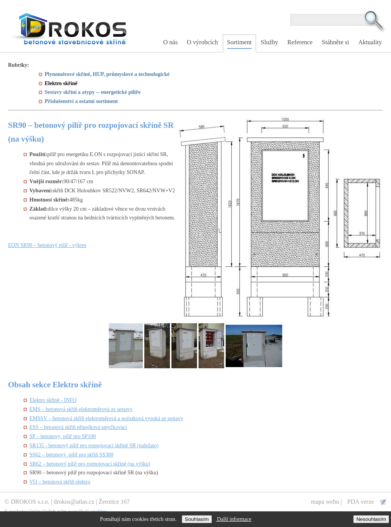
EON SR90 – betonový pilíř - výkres (47, 245)
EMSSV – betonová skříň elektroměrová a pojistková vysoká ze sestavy (106, 418)
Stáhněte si (335, 42)
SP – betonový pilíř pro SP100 (62, 436)
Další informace (233, 519)
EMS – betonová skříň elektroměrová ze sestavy (81, 409)
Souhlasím (197, 519)
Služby (269, 42)
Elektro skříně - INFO (52, 400)
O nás (170, 42)
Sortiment (239, 42)
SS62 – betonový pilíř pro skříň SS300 (71, 455)
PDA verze (361, 501)
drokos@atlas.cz (74, 501)
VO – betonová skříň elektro (59, 482)
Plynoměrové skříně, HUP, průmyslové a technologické (107, 74)
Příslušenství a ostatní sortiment (81, 101)
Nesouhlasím (371, 519)
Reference (300, 42)
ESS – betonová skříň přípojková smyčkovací (78, 427)
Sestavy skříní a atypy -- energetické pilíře (93, 92)
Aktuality (370, 42)
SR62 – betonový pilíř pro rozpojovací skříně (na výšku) (89, 464)
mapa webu (325, 501)
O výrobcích (202, 42)
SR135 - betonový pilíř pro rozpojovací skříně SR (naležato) (93, 445)
